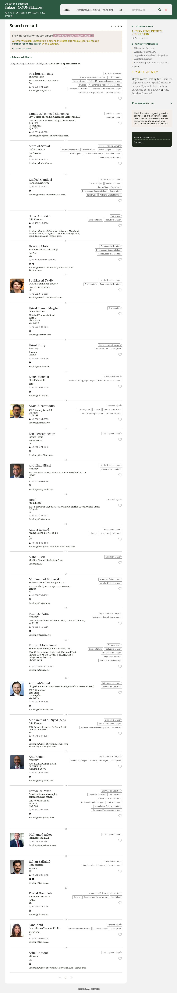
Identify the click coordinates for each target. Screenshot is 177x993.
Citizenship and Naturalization (151, 62)
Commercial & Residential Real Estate (105, 85)
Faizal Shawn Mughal (44, 308)
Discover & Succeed (16, 3)
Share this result (24, 48)
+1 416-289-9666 (40, 358)
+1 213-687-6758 (40, 159)
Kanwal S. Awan (40, 791)
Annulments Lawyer (112, 529)
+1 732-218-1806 (40, 223)
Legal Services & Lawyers (110, 146)
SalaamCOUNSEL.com (24, 7)
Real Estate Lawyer (113, 220)
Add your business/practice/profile (25, 13)
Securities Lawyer (113, 153)
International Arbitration (110, 157)
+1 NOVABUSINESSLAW (44, 259)
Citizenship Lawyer (113, 720)
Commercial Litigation (111, 687)
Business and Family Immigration (107, 617)
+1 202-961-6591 (40, 293)
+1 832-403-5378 (40, 938)
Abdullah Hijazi (40, 465)
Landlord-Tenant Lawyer (110, 179)
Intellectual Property (94, 153)
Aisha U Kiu (37, 557)
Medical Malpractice (112, 409)
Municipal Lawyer (113, 117)
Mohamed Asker (40, 834)
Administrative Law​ (113, 73)
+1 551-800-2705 (40, 132)
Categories (15, 63)
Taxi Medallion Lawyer (111, 653)
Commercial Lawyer (97, 794)
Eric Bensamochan (42, 434)
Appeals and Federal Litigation (108, 806)
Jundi (32, 500)
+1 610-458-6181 (40, 841)
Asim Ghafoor (38, 953)
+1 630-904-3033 (40, 419)
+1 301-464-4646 (40, 481)
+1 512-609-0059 (40, 387)
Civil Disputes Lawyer (112, 433)
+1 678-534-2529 (40, 87)
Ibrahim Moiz (38, 246)
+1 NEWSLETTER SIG (42, 666)
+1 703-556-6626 (40, 627)
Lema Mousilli (39, 377)
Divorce (82, 85)
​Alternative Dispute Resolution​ (92, 77)
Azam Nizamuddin (42, 406)
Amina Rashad (39, 529)
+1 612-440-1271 (40, 186)
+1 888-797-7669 (40, 595)
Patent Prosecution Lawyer (109, 380)
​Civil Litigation (41, 63)
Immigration (115, 191)
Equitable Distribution (154, 86)
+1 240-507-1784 (40, 736)
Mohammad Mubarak (44, 579)
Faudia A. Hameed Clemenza (49, 114)
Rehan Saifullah (40, 861)
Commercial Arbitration (79, 88)
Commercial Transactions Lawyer (107, 810)
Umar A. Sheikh (40, 216)
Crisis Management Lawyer (109, 149)
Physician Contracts (112, 656)
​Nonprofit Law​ (79, 81)
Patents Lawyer (114, 865)
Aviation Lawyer (143, 58)
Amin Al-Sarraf (39, 146)
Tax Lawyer (116, 216)
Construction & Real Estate (109, 254)
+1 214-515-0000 (40, 906)
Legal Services (27, 63)
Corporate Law (95, 220)
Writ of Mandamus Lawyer (110, 723)
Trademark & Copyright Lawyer (81, 380)
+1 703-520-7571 (40, 326)
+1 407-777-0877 (40, 515)
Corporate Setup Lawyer (145, 89)
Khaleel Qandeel (40, 179)
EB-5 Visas (116, 727)
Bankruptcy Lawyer (79, 760)
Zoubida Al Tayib (41, 280)
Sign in (9, 16)
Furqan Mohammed (43, 645)
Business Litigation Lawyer (92, 802)
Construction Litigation (111, 469)
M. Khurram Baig (41, 73)
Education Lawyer (144, 47)
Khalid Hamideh (40, 893)
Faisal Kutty (37, 345)
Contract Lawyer (114, 802)
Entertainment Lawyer (70, 149)
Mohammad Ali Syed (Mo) (47, 720)
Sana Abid (36, 925)
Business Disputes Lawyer (79, 928)
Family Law (91, 195)
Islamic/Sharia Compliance (109, 187)
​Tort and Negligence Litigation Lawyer (104, 81)
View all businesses (144, 136)
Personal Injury (96, 183)
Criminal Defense (113, 92)
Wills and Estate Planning (110, 195)
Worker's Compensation (92, 413)
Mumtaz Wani (39, 613)
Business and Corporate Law (90, 92)
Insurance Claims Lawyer (110, 579)
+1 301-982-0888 (40, 772)
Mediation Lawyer (113, 113)
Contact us (139, 142)
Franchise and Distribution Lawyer (106, 88)
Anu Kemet (37, 757)
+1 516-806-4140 (40, 543)
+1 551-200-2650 (40, 809)
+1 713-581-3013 (40, 875)
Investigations (89, 149)
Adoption (117, 533)
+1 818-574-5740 (40, 447)
